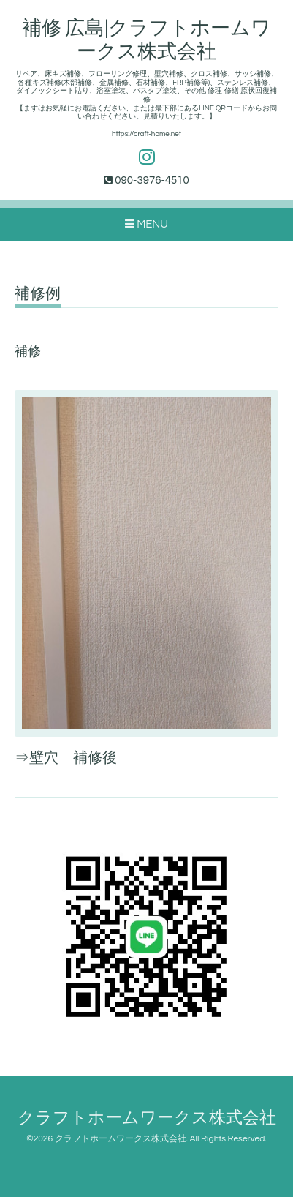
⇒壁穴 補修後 (66, 758)
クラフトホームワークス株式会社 (147, 1118)
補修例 (38, 293)
